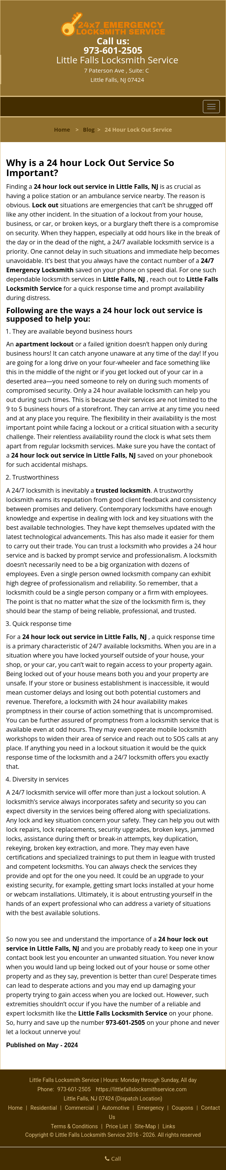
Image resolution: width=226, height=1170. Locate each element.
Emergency (150, 1108)
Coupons (182, 1108)
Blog (88, 129)
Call (113, 1158)
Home (62, 129)
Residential (43, 1108)
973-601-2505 (113, 50)
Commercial (79, 1108)
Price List (117, 1126)
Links (168, 1126)
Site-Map (145, 1126)
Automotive (116, 1108)
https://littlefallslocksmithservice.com (141, 1089)
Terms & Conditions (74, 1126)
